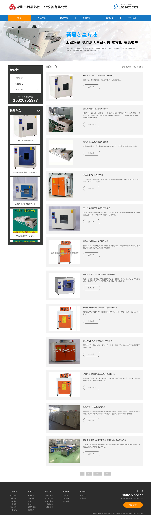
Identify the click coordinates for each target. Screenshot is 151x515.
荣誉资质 (13, 507)
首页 (19, 18)
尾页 (107, 474)
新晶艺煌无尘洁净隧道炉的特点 (95, 109)
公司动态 (19, 78)
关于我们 (13, 492)
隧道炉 (30, 501)
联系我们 (132, 18)
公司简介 (109, 18)
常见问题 (19, 89)
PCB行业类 (49, 498)
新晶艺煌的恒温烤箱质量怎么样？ (96, 241)
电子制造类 (49, 507)
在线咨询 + (133, 505)
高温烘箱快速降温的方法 (93, 175)
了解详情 (91, 87)
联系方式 (83, 495)
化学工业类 (49, 501)
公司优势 (13, 504)
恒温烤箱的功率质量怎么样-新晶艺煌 (97, 341)
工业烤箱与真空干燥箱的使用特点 (96, 208)
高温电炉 (31, 510)
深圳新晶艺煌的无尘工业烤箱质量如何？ (99, 374)
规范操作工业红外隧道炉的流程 (95, 142)
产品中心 (42, 18)
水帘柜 (30, 504)
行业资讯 (19, 84)
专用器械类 (49, 504)
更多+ (39, 111)
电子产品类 (49, 495)
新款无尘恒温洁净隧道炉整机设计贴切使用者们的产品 (104, 440)
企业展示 (13, 510)
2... (89, 474)
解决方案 (64, 18)
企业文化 (13, 498)
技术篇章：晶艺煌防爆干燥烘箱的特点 (98, 75)
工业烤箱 (31, 495)
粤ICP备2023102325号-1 (136, 513)
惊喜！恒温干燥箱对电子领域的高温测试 (99, 274)
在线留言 (83, 498)
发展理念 (13, 501)
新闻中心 (87, 18)
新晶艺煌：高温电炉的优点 (94, 407)
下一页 (97, 474)
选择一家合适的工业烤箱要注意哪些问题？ (100, 308)
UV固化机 (31, 498)
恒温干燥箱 (32, 507)
